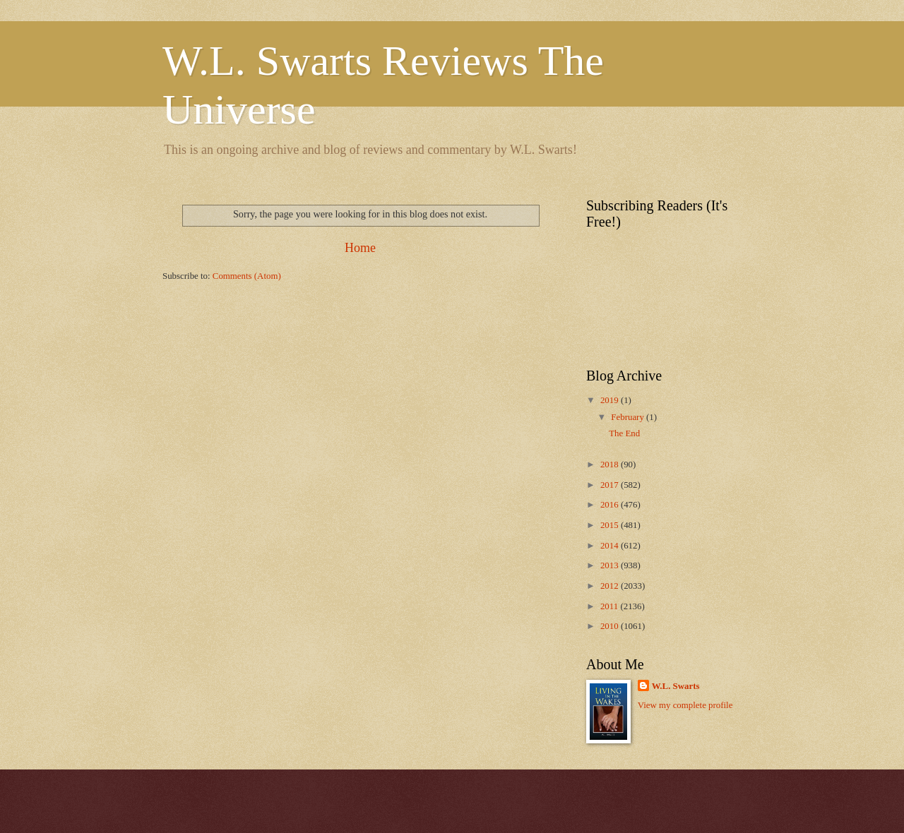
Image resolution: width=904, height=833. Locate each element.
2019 (610, 400)
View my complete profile (685, 705)
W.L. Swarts (676, 686)
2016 (610, 505)
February (628, 417)
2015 (610, 525)
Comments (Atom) (247, 276)
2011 (610, 606)
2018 (610, 464)
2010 (610, 626)
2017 (610, 485)
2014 (610, 546)
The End (624, 433)
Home (360, 248)
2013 (610, 565)
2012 (610, 586)
